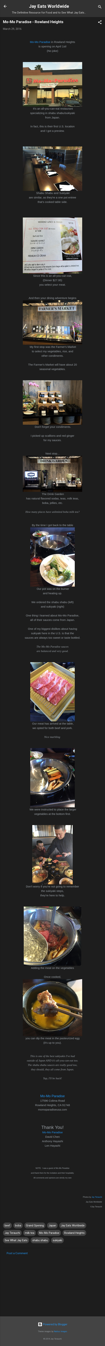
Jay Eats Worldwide (49, 6)
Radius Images (60, 1331)
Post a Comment (17, 1253)
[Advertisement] (52, 1284)
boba (18, 1225)
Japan (52, 1225)
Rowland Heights (74, 1233)
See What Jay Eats (16, 1240)
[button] (100, 23)
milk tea (29, 1233)
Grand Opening (35, 1225)
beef (7, 1225)
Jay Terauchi (97, 1197)
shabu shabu (40, 1240)
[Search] (100, 7)
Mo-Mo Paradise (40, 42)
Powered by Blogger (52, 1324)
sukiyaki (57, 1240)
